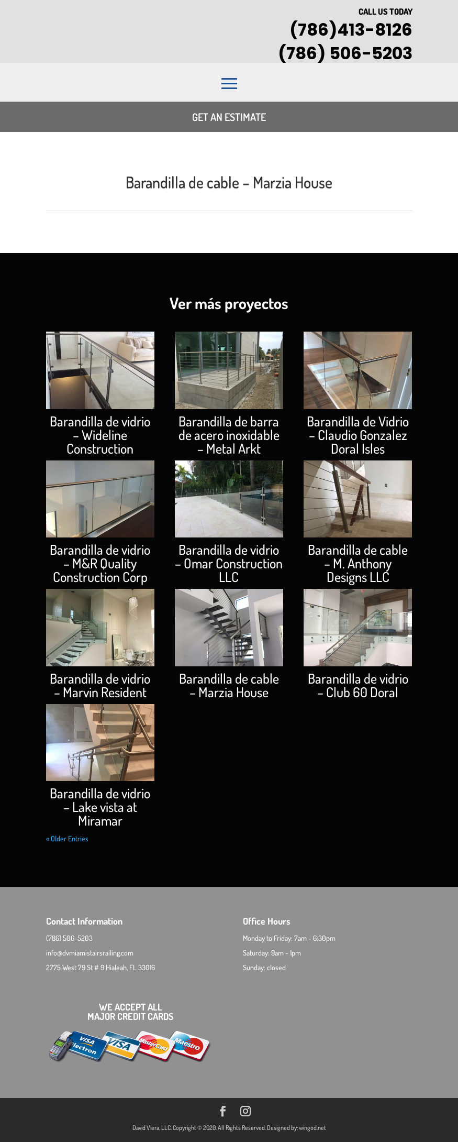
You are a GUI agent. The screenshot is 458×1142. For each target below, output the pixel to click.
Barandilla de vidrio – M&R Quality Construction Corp (100, 563)
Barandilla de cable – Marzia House (229, 684)
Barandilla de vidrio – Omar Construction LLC (229, 563)
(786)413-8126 (350, 29)
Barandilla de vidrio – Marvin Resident (100, 684)
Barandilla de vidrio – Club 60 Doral (358, 684)
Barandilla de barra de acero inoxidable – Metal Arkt (229, 434)
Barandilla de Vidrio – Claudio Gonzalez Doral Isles (358, 434)
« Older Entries (67, 838)
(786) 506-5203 (345, 53)
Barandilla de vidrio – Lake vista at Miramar (100, 806)
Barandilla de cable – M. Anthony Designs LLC (358, 563)
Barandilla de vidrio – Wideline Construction (100, 434)
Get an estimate (229, 117)
